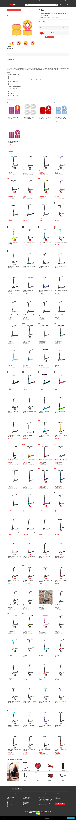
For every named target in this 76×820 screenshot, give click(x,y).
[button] (68, 0)
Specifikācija (12, 54)
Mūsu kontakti (9, 796)
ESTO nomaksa (25, 801)
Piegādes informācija (10, 797)
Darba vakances (26, 803)
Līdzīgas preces (33, 54)
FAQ (23, 804)
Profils (58, 0)
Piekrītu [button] (71, 818)
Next (35, 43)
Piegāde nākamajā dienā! (43, 0)
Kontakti (51, 0)
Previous (9, 43)
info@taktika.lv (9, 0)
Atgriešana (9, 799)
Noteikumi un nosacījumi (27, 799)
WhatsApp (9, 804)
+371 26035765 (15, 0)
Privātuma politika (26, 798)
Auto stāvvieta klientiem (27, 797)
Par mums (24, 796)
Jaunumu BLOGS (26, 802)
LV (67, 0)
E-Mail (9, 806)
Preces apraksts (22, 54)
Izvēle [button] (65, 818)
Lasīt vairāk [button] (47, 818)
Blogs (54, 0)
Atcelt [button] (62, 818)
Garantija (8, 798)
